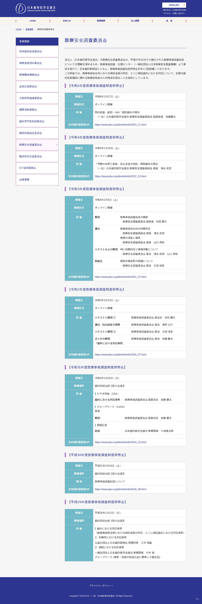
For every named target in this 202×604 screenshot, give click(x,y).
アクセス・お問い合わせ (174, 13)
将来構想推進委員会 (30, 51)
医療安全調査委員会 (30, 144)
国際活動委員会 (28, 109)
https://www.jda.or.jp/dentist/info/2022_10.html (120, 176)
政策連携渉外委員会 (30, 63)
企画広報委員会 (28, 86)
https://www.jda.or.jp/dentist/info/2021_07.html (120, 277)
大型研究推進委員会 (30, 98)
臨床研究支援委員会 (30, 156)
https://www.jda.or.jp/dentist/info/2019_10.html (120, 442)
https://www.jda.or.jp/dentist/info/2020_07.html (120, 354)
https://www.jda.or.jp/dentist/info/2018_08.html (120, 489)
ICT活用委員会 (27, 168)
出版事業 (24, 179)
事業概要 (29, 29)
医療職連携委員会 (29, 74)
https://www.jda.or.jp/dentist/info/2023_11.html (120, 124)
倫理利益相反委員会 (30, 133)
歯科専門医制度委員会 (32, 121)
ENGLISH (174, 5)
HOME (18, 29)
